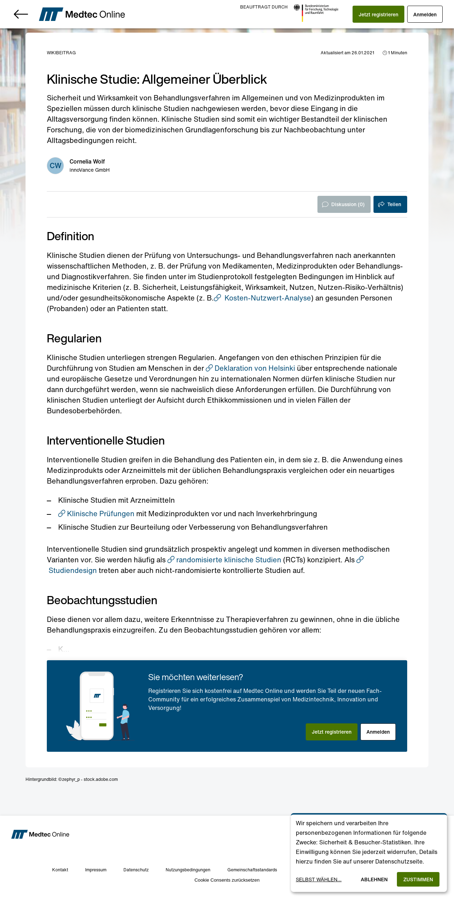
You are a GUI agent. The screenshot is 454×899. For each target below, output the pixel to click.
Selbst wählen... (319, 879)
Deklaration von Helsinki (250, 368)
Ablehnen (374, 879)
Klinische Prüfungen (96, 513)
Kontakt (60, 870)
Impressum (95, 870)
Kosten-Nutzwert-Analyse (262, 298)
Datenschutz (136, 870)
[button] (378, 14)
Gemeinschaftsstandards (252, 870)
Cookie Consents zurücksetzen (227, 880)
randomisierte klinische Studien (224, 560)
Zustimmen (418, 879)
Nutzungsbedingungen (188, 870)
